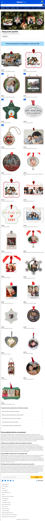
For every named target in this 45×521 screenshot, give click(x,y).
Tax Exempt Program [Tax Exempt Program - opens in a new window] (6, 502)
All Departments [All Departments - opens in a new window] (5, 484)
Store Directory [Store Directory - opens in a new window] (5, 486)
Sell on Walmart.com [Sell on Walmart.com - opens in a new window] (6, 492)
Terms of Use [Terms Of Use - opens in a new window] (4, 506)
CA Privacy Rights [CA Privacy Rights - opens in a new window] (5, 510)
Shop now (5, 36)
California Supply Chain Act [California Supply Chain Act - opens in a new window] (7, 512)
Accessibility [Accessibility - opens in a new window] (4, 500)
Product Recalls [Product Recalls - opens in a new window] (5, 498)
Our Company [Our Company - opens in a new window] (5, 490)
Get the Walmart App (6, 504)
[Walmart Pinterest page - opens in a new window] (8, 480)
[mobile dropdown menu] (2, 2)
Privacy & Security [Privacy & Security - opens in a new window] (5, 508)
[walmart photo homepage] (21, 2)
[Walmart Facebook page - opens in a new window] (2, 480)
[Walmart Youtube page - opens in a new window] (10, 480)
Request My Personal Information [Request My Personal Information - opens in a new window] (9, 516)
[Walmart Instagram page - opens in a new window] (13, 480)
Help (3, 494)
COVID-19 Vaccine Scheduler (8, 496)
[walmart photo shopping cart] (42, 2)
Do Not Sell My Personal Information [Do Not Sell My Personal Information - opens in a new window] (9, 514)
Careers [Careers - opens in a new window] (3, 488)
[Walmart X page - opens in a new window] (5, 480)
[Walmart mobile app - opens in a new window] (39, 480)
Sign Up (37, 477)
